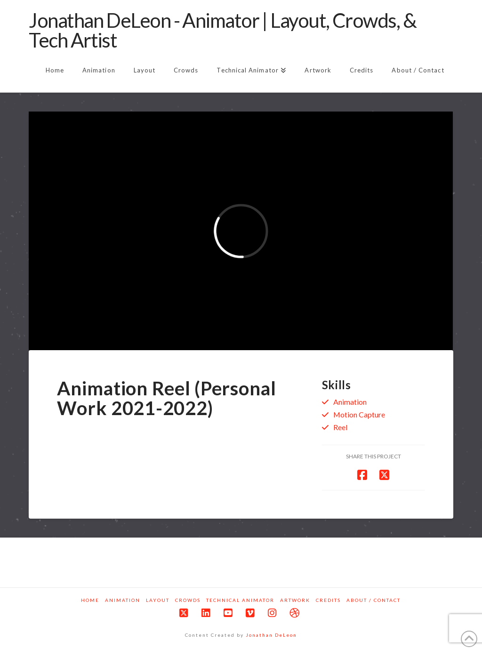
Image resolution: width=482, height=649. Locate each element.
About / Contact (373, 600)
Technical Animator (240, 600)
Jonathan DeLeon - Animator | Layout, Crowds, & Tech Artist (222, 30)
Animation (350, 401)
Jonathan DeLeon (271, 635)
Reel (340, 427)
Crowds (188, 600)
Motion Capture (359, 414)
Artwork (295, 600)
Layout (157, 600)
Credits (328, 600)
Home (90, 600)
